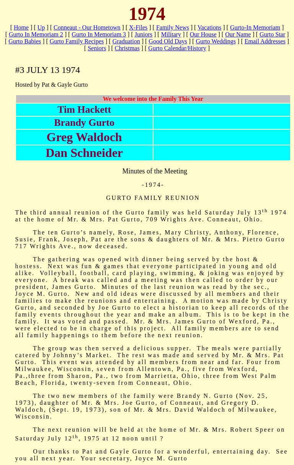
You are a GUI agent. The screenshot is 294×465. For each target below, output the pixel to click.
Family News (172, 27)
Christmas (127, 48)
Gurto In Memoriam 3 (99, 34)
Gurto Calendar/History (177, 48)
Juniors (143, 34)
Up (41, 27)
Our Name (238, 34)
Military (171, 34)
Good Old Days (168, 41)
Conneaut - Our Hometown (87, 27)
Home (21, 27)
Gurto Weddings (216, 41)
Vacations (209, 27)
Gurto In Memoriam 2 (36, 34)
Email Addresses (265, 41)
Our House (203, 34)
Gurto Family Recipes (77, 41)
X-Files (138, 27)
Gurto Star (272, 34)
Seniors (97, 48)
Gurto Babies (24, 41)
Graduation (126, 41)
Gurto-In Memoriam (255, 27)
